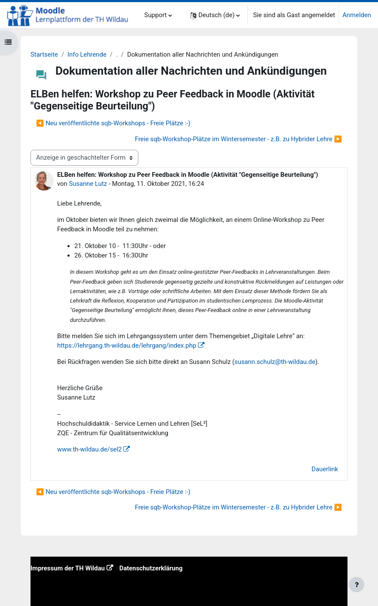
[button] (215, 15)
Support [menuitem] (155, 15)
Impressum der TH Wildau (67, 568)
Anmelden (356, 15)
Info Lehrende (87, 54)
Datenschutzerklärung (151, 568)
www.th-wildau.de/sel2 (89, 449)
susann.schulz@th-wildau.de (275, 362)
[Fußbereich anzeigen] (356, 584)
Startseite (44, 54)
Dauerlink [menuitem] (324, 469)
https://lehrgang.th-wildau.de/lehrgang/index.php (126, 345)
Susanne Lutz (88, 184)
